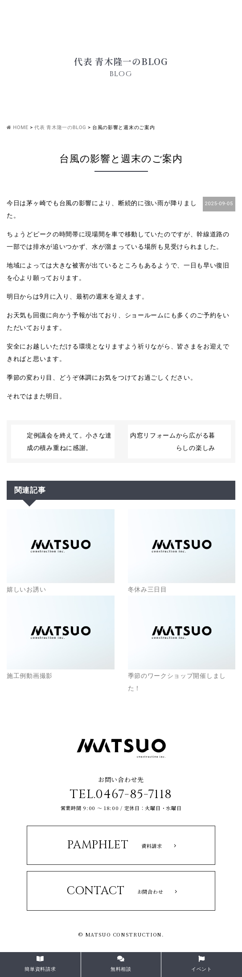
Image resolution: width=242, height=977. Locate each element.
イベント (201, 964)
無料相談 (121, 964)
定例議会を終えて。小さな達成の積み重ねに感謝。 (69, 441)
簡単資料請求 (40, 964)
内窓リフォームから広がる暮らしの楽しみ (172, 441)
